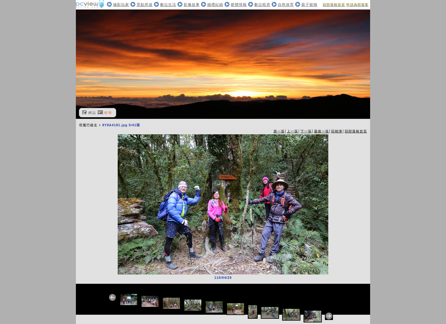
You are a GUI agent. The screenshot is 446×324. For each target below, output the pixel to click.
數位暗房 (262, 4)
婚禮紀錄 (215, 4)
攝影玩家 (121, 4)
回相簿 (336, 131)
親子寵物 (309, 4)
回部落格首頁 (334, 4)
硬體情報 (239, 4)
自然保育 (286, 4)
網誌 (92, 112)
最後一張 (321, 131)
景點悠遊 (145, 4)
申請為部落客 (357, 4)
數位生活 (168, 4)
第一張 (279, 131)
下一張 (306, 131)
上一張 (292, 131)
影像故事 (192, 4)
